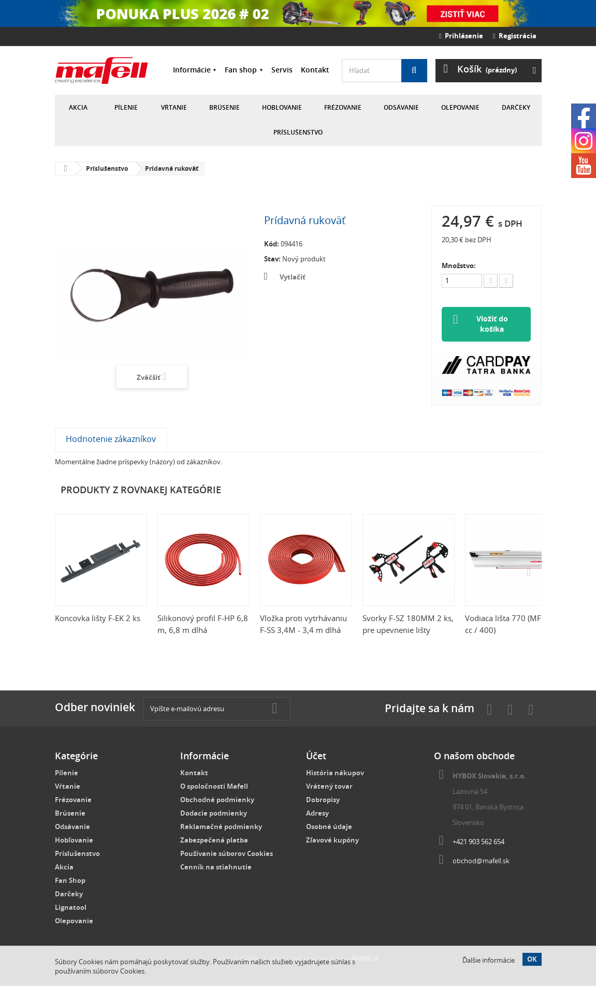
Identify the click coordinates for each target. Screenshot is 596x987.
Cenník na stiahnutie (216, 868)
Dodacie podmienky (213, 814)
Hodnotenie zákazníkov (111, 440)
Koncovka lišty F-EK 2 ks (97, 619)
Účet (316, 756)
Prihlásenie (461, 35)
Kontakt (315, 70)
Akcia (78, 107)
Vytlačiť (293, 277)
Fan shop (241, 70)
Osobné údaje (329, 827)
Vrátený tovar (329, 787)
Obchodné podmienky (217, 800)
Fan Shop (70, 881)
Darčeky (516, 107)
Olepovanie (460, 107)
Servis (282, 70)
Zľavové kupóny (332, 841)
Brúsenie (224, 107)
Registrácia (514, 35)
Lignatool (70, 908)
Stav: (272, 258)
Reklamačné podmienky (221, 827)
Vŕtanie (174, 107)
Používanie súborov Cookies (226, 854)
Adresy (317, 814)
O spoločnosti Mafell (214, 787)
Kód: (271, 243)
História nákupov (335, 773)
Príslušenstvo (298, 132)
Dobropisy (323, 800)
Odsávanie (401, 107)
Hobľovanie (282, 107)
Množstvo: (459, 265)
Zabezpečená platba (214, 841)
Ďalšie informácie (488, 960)
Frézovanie (342, 107)
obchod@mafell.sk (481, 861)
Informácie (192, 70)
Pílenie (126, 107)
